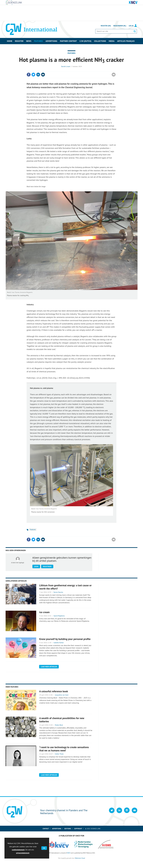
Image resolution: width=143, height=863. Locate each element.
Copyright (78, 829)
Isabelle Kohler (59, 643)
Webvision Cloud (80, 858)
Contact (46, 829)
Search (134, 31)
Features (72, 53)
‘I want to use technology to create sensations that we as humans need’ (64, 749)
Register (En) (106, 26)
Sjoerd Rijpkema (59, 616)
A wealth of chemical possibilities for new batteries (61, 720)
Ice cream (44, 612)
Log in (131, 26)
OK (44, 848)
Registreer (47, 566)
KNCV (68, 853)
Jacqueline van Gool (61, 695)
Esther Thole (59, 754)
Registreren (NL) (119, 26)
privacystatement (22, 853)
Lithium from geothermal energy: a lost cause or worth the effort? (65, 587)
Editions (67, 829)
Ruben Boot (59, 725)
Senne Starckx (58, 592)
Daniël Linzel (65, 66)
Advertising (56, 829)
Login (36, 566)
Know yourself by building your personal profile (65, 639)
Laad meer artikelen (49, 667)
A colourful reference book (53, 691)
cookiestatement (18, 850)
